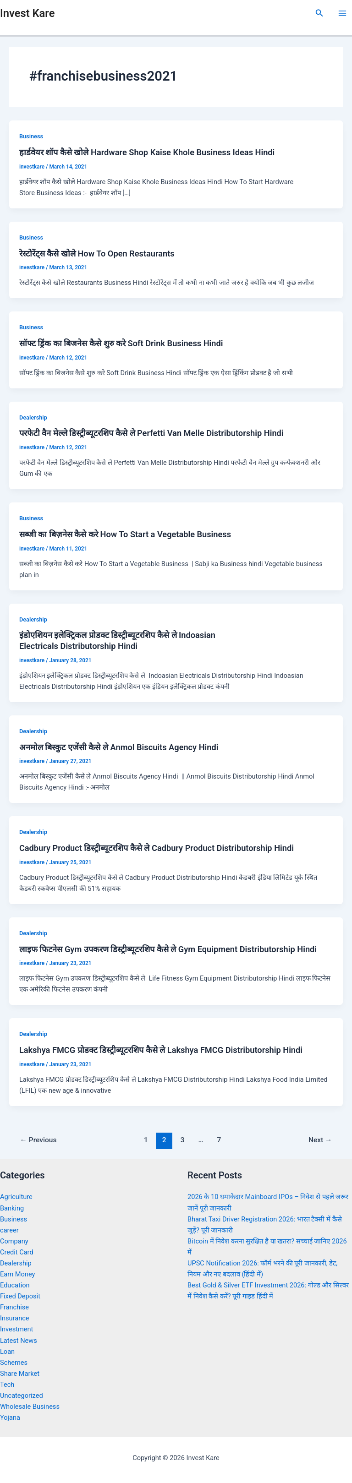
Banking (12, 1208)
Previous (38, 1140)
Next (320, 1140)
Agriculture (16, 1197)
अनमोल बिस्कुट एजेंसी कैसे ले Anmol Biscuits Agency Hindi (119, 747)
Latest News (18, 1340)
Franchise (14, 1307)
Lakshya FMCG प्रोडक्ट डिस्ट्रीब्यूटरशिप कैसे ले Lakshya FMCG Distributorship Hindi (160, 1050)
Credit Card (16, 1252)
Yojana (10, 1417)
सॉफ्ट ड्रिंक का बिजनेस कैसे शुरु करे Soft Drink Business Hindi (121, 343)
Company (14, 1241)
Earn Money (17, 1274)
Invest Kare (27, 13)
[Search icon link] (319, 13)
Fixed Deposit (20, 1296)
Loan (7, 1351)
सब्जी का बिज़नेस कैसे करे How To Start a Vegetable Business (125, 534)
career (9, 1230)
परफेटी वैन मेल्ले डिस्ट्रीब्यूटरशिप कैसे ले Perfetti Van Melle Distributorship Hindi (151, 433)
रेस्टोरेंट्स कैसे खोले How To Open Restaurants (97, 253)
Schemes (14, 1362)
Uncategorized (21, 1395)
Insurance (14, 1318)
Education (15, 1285)
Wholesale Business (30, 1406)
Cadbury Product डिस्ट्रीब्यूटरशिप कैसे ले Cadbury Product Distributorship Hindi (156, 848)
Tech (7, 1384)
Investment (16, 1329)
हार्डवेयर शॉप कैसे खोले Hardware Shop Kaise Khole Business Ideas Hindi (147, 152)
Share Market (19, 1373)
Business (31, 136)
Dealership (33, 417)
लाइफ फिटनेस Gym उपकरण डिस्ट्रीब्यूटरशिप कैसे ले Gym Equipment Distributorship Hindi (168, 949)
